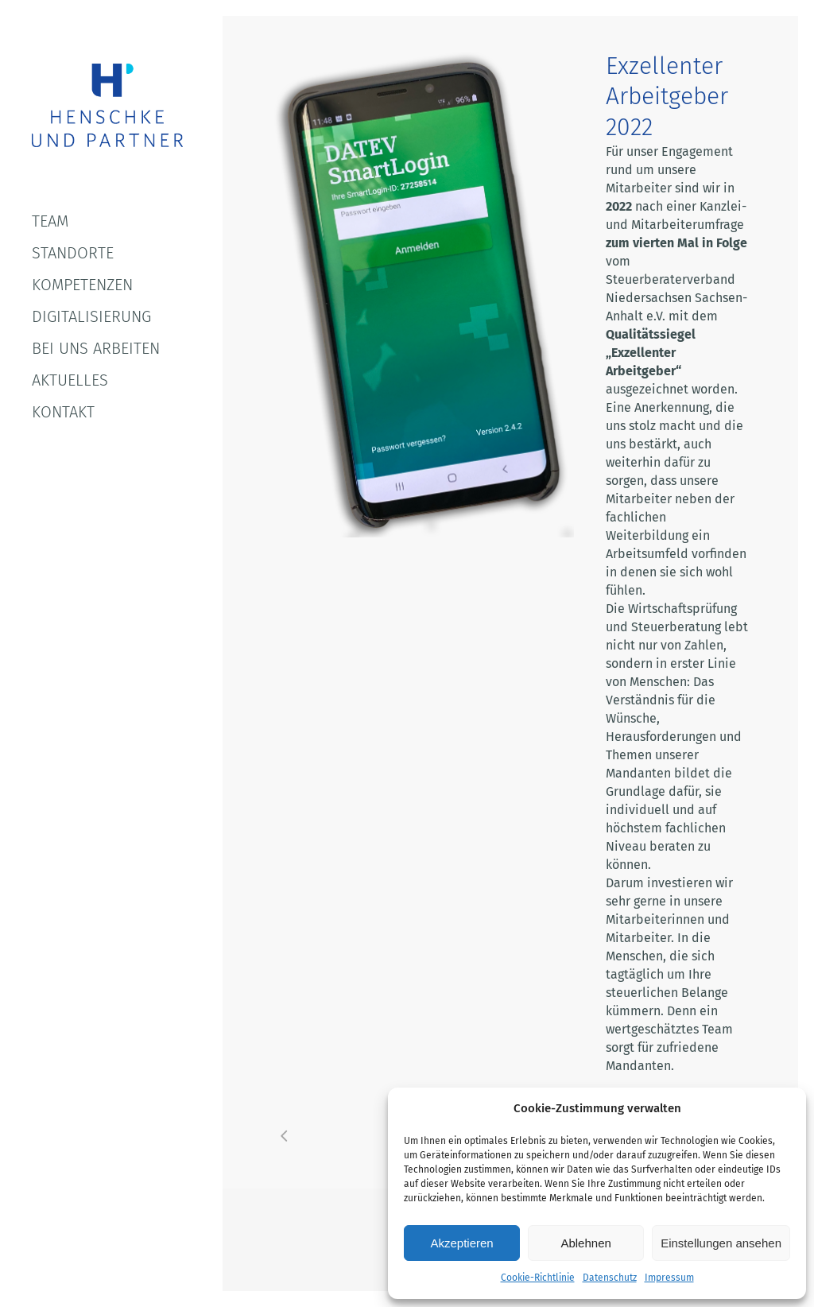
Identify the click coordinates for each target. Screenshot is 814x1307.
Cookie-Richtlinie (538, 1277)
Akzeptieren (461, 1243)
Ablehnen (585, 1243)
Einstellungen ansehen (721, 1243)
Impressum (669, 1277)
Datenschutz (610, 1277)
